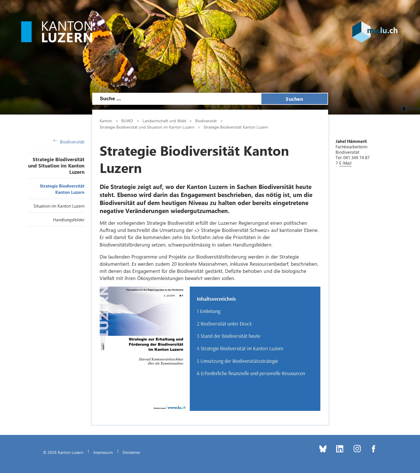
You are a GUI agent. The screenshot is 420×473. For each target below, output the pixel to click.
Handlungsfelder (68, 219)
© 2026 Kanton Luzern (63, 452)
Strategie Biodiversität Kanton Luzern (236, 126)
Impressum (103, 452)
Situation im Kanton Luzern (58, 206)
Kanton (106, 120)
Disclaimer (131, 452)
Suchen (294, 99)
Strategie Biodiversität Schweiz (234, 230)
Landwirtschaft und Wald (164, 120)
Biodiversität (69, 142)
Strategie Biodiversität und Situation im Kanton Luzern (56, 165)
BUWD (127, 120)
